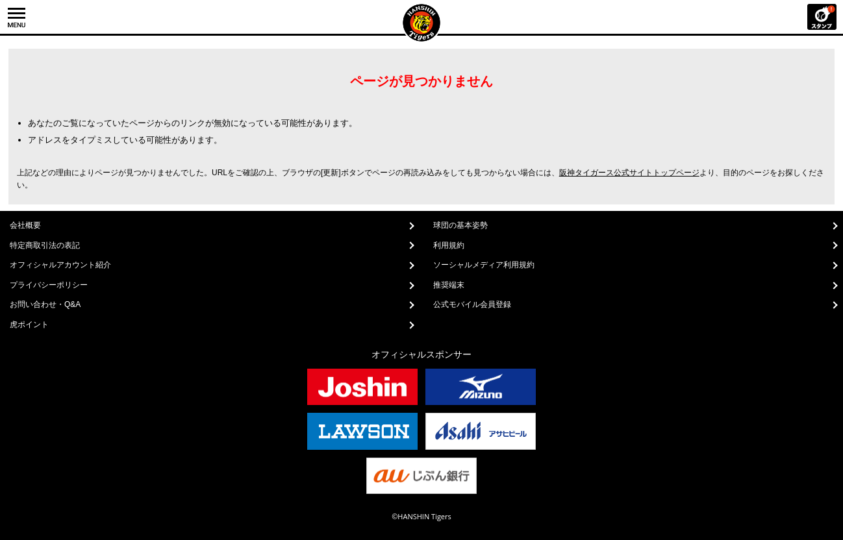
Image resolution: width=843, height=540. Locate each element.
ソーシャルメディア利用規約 (484, 264)
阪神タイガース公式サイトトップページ (629, 172)
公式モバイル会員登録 (472, 304)
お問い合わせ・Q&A (45, 304)
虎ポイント (29, 324)
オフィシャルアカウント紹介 (60, 264)
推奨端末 (448, 284)
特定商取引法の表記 (45, 245)
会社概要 (25, 225)
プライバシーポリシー (49, 284)
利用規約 (448, 245)
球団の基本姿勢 (460, 225)
